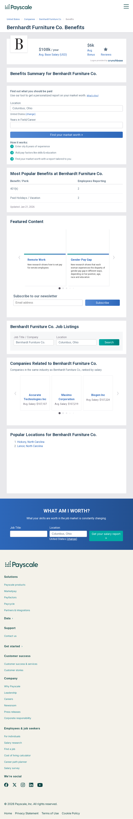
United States (13, 19)
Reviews (106, 54)
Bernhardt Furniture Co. (50, 19)
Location (61, 337)
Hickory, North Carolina (30, 442)
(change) (31, 114)
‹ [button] (19, 257)
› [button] (114, 257)
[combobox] (66, 108)
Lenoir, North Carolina (30, 446)
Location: (15, 103)
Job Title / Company (26, 337)
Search (109, 342)
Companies (29, 19)
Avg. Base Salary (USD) (53, 54)
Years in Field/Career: (23, 119)
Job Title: (15, 527)
